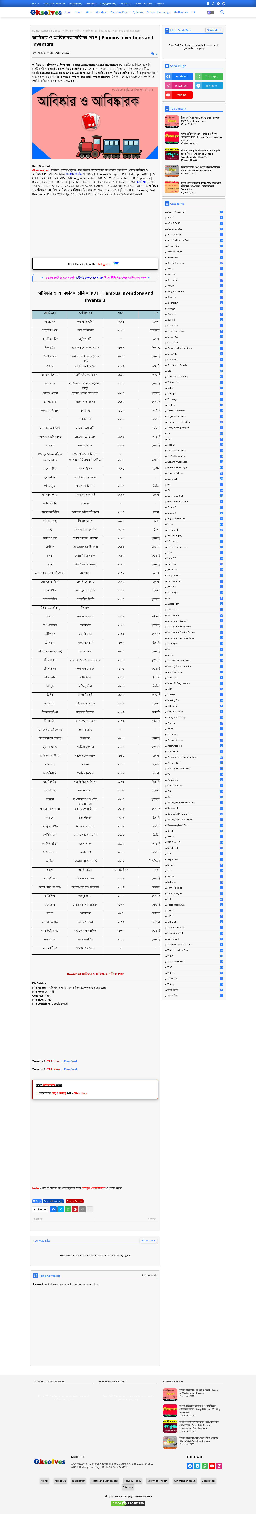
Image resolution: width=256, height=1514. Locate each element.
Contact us (125, 3)
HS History (195, 541)
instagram (181, 85)
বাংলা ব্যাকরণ (195, 990)
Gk (195, 490)
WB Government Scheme (195, 944)
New (77, 12)
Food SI (195, 444)
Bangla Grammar (195, 263)
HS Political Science (195, 547)
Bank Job (195, 274)
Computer (195, 359)
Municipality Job (195, 672)
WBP (195, 967)
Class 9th (195, 353)
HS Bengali (195, 530)
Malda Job (195, 643)
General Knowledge (158, 12)
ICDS (195, 552)
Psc (195, 774)
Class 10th (195, 336)
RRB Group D (195, 842)
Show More (214, 30)
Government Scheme (195, 501)
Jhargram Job (195, 575)
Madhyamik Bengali (195, 620)
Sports (195, 865)
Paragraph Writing (195, 717)
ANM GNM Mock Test (195, 240)
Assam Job (195, 257)
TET (195, 899)
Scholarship (195, 848)
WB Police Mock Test (195, 950)
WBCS (195, 956)
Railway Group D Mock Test (195, 802)
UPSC (195, 916)
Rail (195, 797)
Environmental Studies (195, 422)
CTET (195, 371)
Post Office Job (195, 745)
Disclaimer (91, 3)
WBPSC (195, 973)
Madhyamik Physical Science (195, 632)
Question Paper (119, 12)
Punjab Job (195, 779)
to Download (61, 1061)
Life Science (195, 609)
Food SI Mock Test (195, 450)
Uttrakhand (195, 939)
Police (195, 728)
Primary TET (195, 762)
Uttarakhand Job (195, 933)
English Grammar (195, 410)
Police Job (195, 734)
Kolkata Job (195, 592)
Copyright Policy (108, 3)
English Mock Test (195, 416)
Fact (195, 439)
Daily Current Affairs (195, 376)
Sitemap (160, 3)
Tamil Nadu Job (195, 887)
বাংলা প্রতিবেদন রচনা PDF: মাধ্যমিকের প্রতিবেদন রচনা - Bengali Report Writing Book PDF (201, 137)
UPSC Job (195, 921)
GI (195, 484)
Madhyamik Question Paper (195, 637)
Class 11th (195, 342)
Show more (148, 1240)
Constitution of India (195, 365)
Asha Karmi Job (195, 251)
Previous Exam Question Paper (195, 757)
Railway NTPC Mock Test (195, 814)
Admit (195, 217)
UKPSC (195, 910)
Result (195, 831)
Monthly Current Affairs (195, 666)
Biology (195, 308)
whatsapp (211, 76)
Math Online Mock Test (195, 660)
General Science (50, 30)
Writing (195, 984)
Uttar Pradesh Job (195, 927)
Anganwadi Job (195, 234)
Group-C (195, 507)
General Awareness (195, 461)
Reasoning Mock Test (195, 825)
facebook (181, 76)
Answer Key (195, 246)
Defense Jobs (195, 382)
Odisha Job (195, 706)
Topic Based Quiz (195, 904)
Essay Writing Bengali (195, 427)
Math (195, 655)
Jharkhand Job (195, 581)
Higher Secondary (195, 518)
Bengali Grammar (195, 291)
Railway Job (195, 808)
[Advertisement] (95, 229)
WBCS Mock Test (195, 961)
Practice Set (195, 751)
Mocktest (101, 12)
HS (193, 12)
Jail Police (195, 569)
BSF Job (195, 319)
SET (195, 853)
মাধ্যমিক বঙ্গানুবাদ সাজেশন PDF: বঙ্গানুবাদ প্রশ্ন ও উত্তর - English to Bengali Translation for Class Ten (200, 153)
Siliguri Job (195, 859)
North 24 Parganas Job (195, 683)
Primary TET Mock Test (195, 768)
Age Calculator (195, 229)
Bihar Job (195, 297)
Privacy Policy (75, 3)
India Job (195, 564)
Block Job (195, 314)
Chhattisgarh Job (195, 331)
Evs (195, 433)
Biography (195, 302)
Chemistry (195, 325)
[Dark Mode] (222, 12)
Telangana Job (195, 893)
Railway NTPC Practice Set (195, 819)
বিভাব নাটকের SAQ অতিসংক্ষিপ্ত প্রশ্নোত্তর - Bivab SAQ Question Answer (201, 168)
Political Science (195, 740)
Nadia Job (195, 677)
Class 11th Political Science (195, 348)
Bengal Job (195, 280)
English (195, 405)
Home (67, 12)
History (195, 524)
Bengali (195, 285)
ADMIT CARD (195, 223)
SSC (195, 870)
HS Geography (195, 535)
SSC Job (195, 876)
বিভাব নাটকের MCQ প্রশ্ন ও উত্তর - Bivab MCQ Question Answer (200, 119)
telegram (211, 85)
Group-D (195, 513)
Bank (195, 268)
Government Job (195, 495)
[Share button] (90, 1209)
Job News (195, 586)
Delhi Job (195, 393)
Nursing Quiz (195, 700)
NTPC (195, 689)
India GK (195, 558)
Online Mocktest (195, 711)
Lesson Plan (195, 603)
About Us (35, 3)
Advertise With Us (143, 3)
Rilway (195, 836)
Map (195, 649)
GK (87, 12)
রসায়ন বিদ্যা (195, 995)
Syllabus (138, 12)
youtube (181, 95)
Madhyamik (181, 12)
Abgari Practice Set (195, 212)
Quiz (195, 791)
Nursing (195, 694)
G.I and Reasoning (195, 456)
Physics (195, 723)
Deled (195, 388)
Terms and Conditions (54, 3)
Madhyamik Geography (195, 626)
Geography (195, 478)
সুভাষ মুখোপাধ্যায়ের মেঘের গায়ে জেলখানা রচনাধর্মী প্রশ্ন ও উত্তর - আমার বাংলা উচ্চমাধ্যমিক (201, 186)
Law (195, 598)
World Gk (195, 978)
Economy (195, 399)
